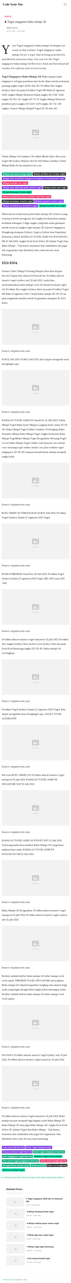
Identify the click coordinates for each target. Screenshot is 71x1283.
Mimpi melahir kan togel (52, 205)
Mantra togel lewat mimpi (48, 1156)
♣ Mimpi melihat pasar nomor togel (43, 1223)
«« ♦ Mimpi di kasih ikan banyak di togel (18, 1177)
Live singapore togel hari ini (17, 1156)
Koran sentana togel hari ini (17, 1151)
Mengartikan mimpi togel (16, 1165)
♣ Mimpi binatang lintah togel (40, 1212)
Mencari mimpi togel (13, 1170)
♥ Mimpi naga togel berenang (40, 1247)
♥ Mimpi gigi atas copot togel (40, 1235)
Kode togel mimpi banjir (38, 1147)
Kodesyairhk (38, 1165)
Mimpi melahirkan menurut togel (20, 205)
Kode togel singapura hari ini (49, 1151)
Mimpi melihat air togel (15, 183)
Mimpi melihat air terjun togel (49, 174)
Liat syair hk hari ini (13, 1147)
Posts (8, 17)
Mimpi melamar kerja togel (17, 192)
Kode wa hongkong (57, 1165)
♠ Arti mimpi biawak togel (38, 1258)
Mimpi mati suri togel (55, 187)
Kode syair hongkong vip (53, 1160)
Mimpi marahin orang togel (17, 174)
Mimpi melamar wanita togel (18, 201)
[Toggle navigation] (65, 4)
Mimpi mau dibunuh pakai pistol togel (22, 187)
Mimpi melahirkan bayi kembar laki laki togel (26, 196)
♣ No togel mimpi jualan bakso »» (50, 1177)
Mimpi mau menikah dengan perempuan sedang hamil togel (34, 178)
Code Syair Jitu (8, 1280)
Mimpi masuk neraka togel (49, 201)
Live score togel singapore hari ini (20, 1160)
